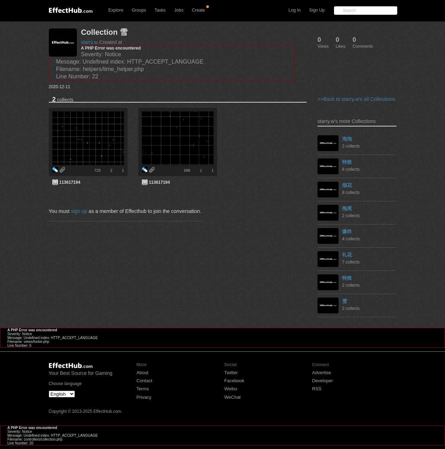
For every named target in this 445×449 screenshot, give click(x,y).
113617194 (69, 182)
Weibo (230, 388)
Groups (139, 10)
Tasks (160, 10)
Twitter (231, 372)
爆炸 (347, 231)
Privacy (144, 397)
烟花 (347, 185)
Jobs (178, 10)
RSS (317, 388)
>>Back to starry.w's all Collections (356, 99)
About (143, 372)
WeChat (232, 397)
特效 (347, 162)
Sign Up (317, 10)
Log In (294, 10)
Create (198, 10)
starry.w (89, 42)
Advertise (321, 372)
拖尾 (347, 208)
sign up (79, 211)
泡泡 (347, 139)
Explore (116, 10)
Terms (143, 388)
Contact (144, 380)
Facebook (234, 380)
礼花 (347, 255)
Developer (322, 380)
